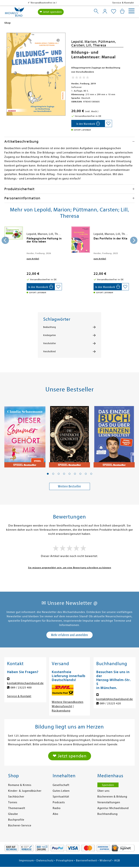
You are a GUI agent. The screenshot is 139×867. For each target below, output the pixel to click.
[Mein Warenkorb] (122, 11)
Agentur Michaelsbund (113, 808)
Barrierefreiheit (86, 860)
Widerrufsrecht (62, 706)
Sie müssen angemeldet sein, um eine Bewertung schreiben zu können (69, 567)
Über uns (103, 790)
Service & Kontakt (123, 2)
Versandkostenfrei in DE (21, 2)
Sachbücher (16, 796)
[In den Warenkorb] (88, 123)
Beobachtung (49, 327)
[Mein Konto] (105, 11)
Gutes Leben (61, 790)
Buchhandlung (107, 814)
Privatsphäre (64, 860)
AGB (117, 860)
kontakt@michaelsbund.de (25, 683)
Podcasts (59, 802)
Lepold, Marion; (84, 42)
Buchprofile (16, 819)
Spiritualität (61, 796)
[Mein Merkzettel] (113, 11)
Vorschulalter (49, 343)
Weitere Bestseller (69, 486)
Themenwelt (16, 808)
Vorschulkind (49, 351)
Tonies (12, 802)
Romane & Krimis (19, 785)
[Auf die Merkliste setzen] (108, 123)
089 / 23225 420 (110, 703)
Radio (57, 808)
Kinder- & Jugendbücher (24, 790)
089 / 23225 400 (21, 687)
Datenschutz (45, 860)
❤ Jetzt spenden (51, 12)
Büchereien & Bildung (112, 796)
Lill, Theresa (96, 45)
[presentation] (5, 240)
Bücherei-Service (19, 825)
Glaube (13, 814)
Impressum (26, 860)
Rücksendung (61, 710)
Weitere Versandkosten (67, 702)
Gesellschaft (61, 785)
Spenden (108, 785)
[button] (48, 474)
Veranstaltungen (108, 802)
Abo (55, 814)
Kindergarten (49, 335)
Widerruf (106, 860)
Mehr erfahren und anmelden (69, 635)
